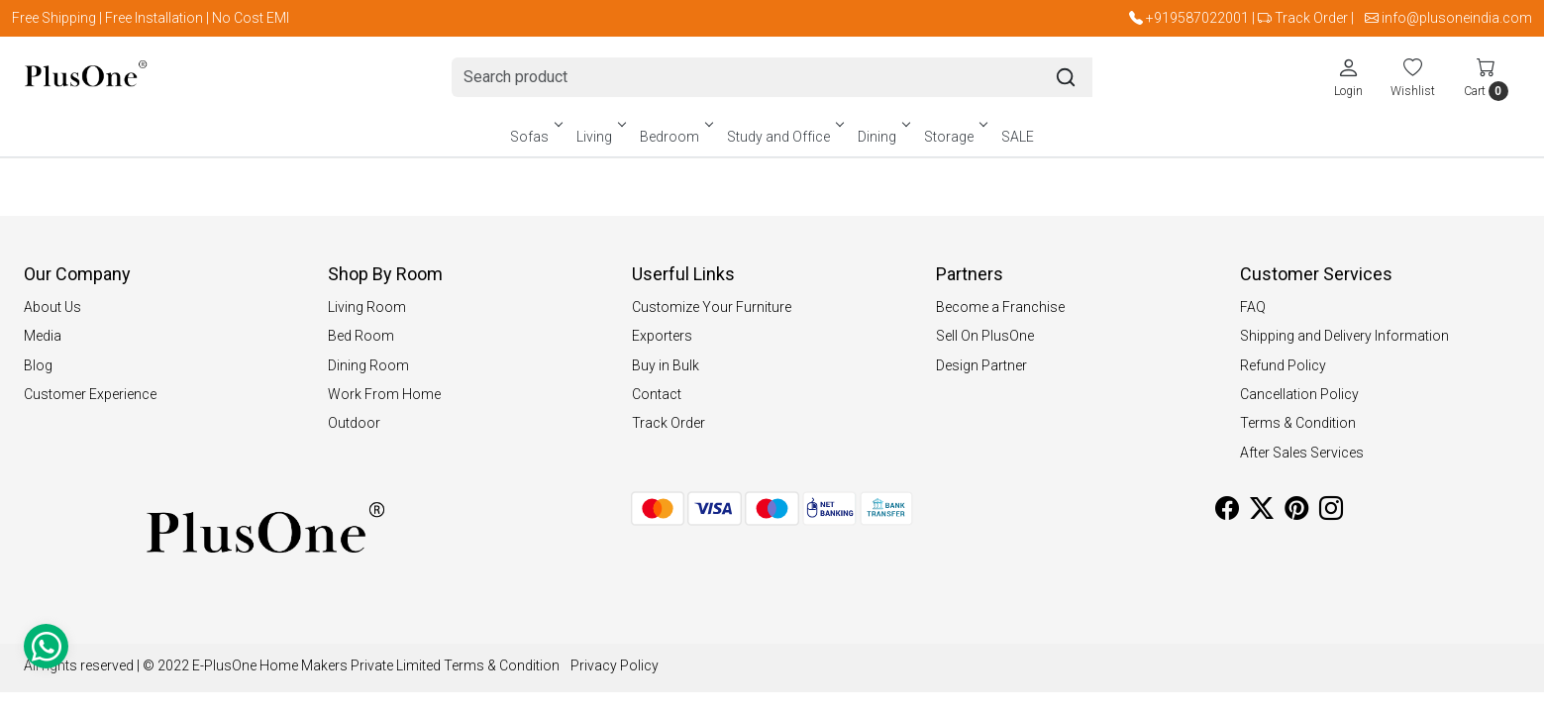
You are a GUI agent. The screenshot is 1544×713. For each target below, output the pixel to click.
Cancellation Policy (1299, 394)
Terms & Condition (1298, 423)
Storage (954, 137)
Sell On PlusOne (985, 336)
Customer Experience (90, 394)
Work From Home (384, 394)
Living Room (367, 307)
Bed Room (361, 336)
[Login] (1348, 77)
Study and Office (784, 137)
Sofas (535, 137)
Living (599, 137)
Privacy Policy (614, 665)
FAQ (1253, 307)
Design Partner (981, 365)
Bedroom (675, 137)
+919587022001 (1197, 18)
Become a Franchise (1000, 307)
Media (42, 336)
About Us (52, 307)
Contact (656, 394)
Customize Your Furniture (711, 307)
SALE (1017, 137)
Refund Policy (1283, 365)
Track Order (1311, 18)
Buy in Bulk (665, 365)
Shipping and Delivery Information (1344, 336)
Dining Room (368, 365)
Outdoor (354, 423)
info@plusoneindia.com (1457, 18)
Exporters (662, 336)
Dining (882, 137)
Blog (38, 365)
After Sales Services (1302, 452)
